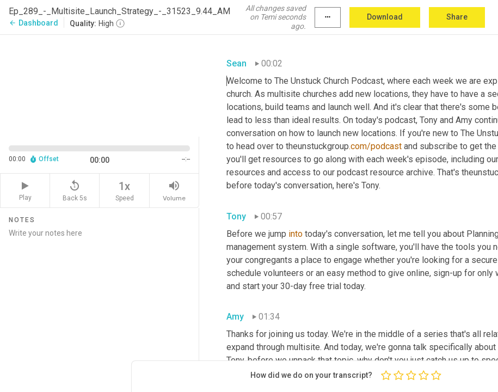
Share (457, 17)
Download (385, 17)
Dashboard (33, 23)
